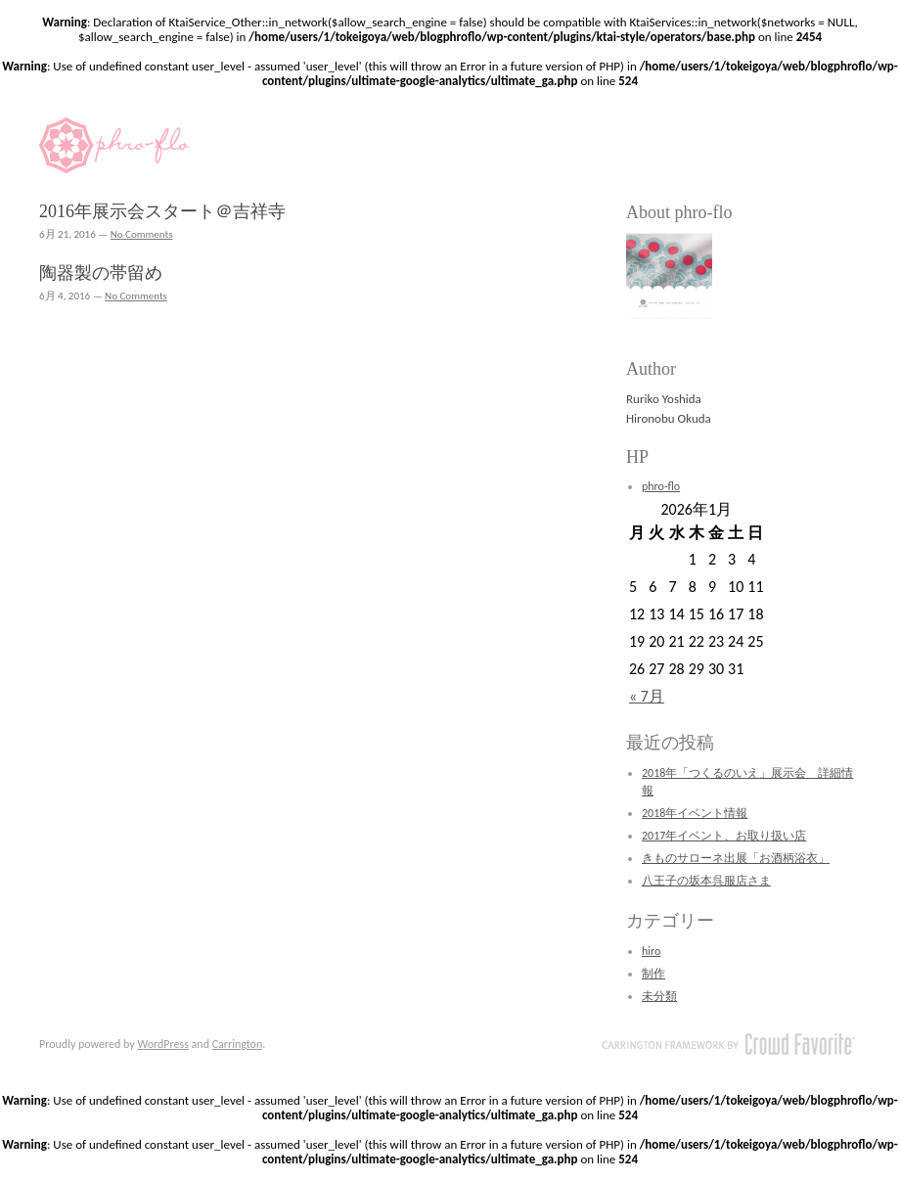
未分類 (659, 996)
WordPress (162, 1044)
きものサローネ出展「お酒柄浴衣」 (736, 858)
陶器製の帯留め (100, 273)
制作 (653, 973)
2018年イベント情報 (694, 813)
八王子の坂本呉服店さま (706, 880)
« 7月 (646, 696)
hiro (651, 951)
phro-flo (661, 486)
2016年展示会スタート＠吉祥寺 (162, 211)
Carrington (237, 1044)
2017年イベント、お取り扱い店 (724, 835)
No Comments (142, 234)
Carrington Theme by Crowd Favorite (729, 1044)
